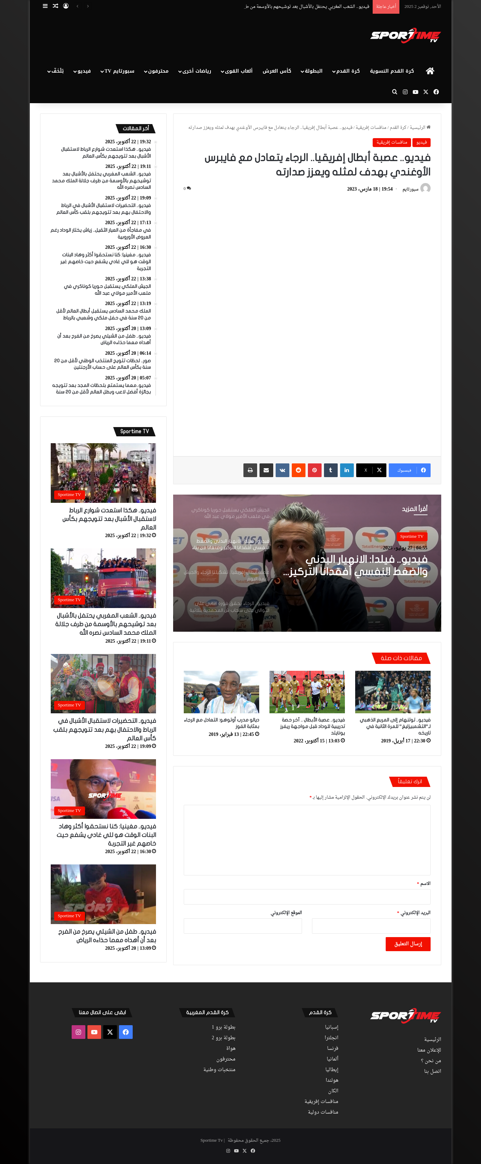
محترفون (158, 71)
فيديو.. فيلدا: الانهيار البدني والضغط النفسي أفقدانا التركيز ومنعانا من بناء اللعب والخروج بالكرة (358, 566)
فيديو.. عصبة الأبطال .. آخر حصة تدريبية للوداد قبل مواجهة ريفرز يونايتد (312, 726)
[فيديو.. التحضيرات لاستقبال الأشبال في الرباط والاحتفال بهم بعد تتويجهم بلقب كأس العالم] (103, 684)
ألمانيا (332, 1059)
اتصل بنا (432, 1071)
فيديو (84, 71)
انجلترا (331, 1038)
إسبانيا (331, 1027)
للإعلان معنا (429, 1050)
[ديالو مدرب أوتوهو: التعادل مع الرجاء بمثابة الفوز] (221, 692)
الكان (333, 1091)
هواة (231, 1048)
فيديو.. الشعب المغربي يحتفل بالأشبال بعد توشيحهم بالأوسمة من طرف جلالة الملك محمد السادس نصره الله (105, 624)
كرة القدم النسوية (392, 71)
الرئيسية (420, 127)
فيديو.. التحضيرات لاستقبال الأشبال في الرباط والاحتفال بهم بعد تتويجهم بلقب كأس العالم (104, 729)
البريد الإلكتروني (414, 913)
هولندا (332, 1080)
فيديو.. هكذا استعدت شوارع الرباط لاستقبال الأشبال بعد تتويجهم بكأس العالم (109, 519)
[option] (307, 563)
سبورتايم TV (119, 71)
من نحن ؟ (431, 1061)
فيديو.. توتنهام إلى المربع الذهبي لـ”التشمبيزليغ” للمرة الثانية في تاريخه (395, 726)
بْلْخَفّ (57, 71)
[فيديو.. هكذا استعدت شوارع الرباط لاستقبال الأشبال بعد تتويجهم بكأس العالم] (103, 473)
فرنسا (332, 1048)
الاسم (424, 884)
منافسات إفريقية (371, 127)
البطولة (314, 71)
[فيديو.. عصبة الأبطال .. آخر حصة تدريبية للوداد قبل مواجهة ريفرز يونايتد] (307, 692)
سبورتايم (410, 189)
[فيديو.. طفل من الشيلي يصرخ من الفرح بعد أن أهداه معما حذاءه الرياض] (103, 894)
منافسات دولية (323, 1112)
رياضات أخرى (196, 71)
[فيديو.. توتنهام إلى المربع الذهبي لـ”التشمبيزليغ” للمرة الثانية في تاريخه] (393, 692)
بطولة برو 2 (224, 1038)
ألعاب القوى (239, 71)
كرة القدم (348, 71)
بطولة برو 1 (224, 1027)
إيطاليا (331, 1070)
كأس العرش (277, 71)
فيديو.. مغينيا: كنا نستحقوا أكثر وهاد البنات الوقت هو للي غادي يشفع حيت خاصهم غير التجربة (106, 835)
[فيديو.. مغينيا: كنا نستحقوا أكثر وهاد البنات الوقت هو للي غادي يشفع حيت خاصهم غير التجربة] (103, 789)
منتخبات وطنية (219, 1070)
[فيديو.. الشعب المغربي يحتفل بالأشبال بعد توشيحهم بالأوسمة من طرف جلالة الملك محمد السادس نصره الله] (103, 578)
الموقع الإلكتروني (286, 913)
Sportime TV (412, 536)
